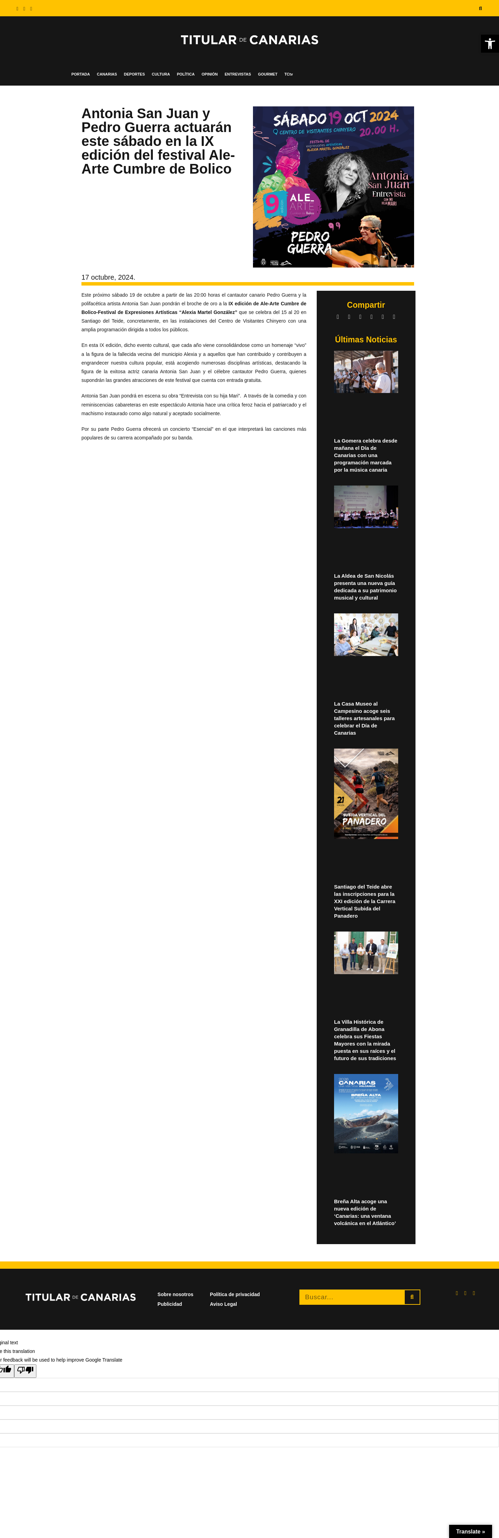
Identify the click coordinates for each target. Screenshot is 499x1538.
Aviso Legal (223, 1304)
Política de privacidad (235, 1294)
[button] (480, 8)
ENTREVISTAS (238, 74)
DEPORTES (134, 74)
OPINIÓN (210, 74)
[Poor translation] (25, 1371)
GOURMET (267, 74)
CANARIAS (107, 74)
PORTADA (80, 74)
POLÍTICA (185, 74)
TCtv (288, 74)
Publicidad (170, 1304)
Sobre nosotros (175, 1294)
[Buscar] (412, 1297)
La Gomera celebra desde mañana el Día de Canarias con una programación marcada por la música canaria (365, 455)
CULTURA (161, 74)
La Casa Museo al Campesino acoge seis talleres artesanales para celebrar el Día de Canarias (364, 718)
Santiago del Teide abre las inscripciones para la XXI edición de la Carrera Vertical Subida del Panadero (364, 901)
